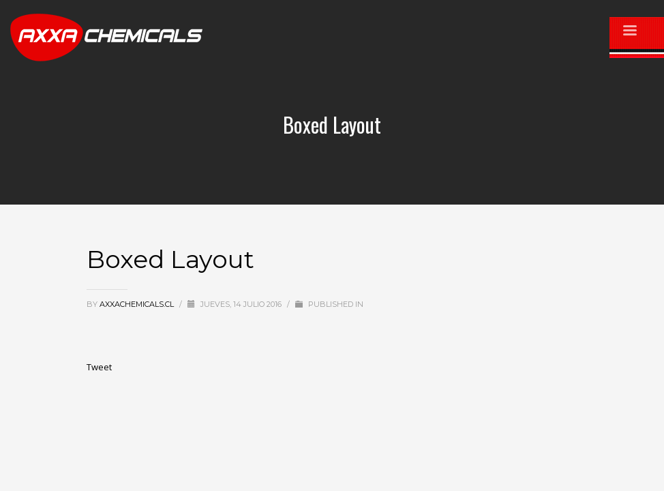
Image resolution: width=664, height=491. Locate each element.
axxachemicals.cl (138, 304)
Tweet (99, 367)
